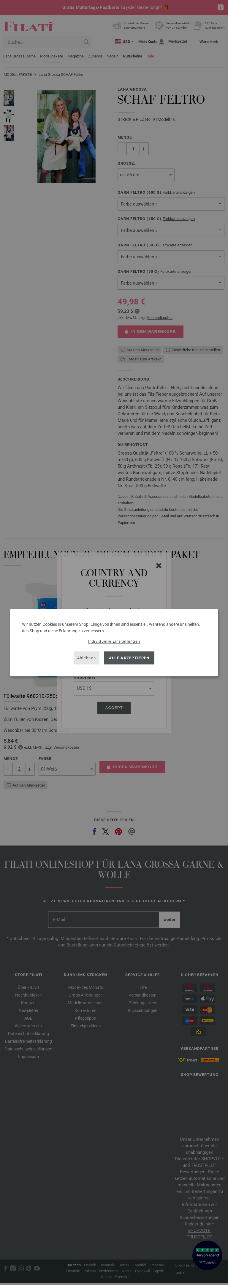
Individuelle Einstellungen (114, 641)
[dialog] (114, 642)
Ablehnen (86, 658)
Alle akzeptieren (129, 658)
